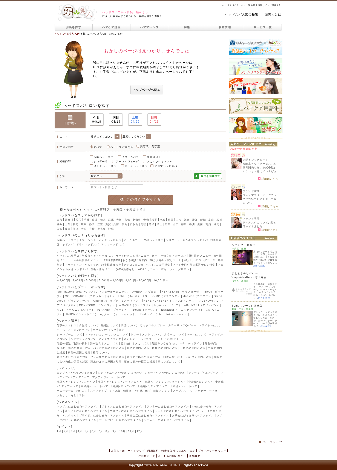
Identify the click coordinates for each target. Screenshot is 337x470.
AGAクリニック (148, 269)
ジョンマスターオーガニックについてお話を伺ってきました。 (260, 199)
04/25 (135, 119)
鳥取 (143, 224)
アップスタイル (182, 390)
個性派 (127, 390)
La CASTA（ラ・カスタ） (135, 305)
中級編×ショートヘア (94, 386)
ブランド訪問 (251, 191)
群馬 (111, 219)
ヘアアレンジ (149, 27)
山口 (176, 224)
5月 (87, 431)
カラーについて (174, 334)
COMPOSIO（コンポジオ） (97, 305)
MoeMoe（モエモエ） (197, 296)
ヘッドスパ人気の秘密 (241, 14)
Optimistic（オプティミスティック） (117, 300)
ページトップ (270, 442)
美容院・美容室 (150, 146)
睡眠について (109, 325)
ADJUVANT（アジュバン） (201, 305)
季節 (121, 329)
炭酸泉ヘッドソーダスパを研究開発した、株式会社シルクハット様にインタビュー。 (260, 169)
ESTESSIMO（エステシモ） (161, 296)
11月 (131, 431)
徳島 (184, 224)
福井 (59, 224)
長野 (75, 224)
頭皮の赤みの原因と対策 (106, 361)
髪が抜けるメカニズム (135, 343)
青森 (146, 219)
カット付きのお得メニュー (132, 255)
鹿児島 (101, 228)
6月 (94, 431)
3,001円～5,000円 (85, 280)
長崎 (67, 228)
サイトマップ (136, 450)
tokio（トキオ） (176, 314)
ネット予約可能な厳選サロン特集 (194, 264)
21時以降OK (112, 260)
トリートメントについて (146, 334)
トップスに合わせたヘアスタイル (78, 406)
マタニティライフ (190, 343)
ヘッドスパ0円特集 (158, 264)
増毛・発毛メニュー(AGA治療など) (113, 269)
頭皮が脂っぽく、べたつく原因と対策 (187, 357)
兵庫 (116, 224)
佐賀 (59, 228)
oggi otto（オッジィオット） (119, 314)
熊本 (75, 228)
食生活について (89, 325)
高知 (208, 224)
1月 (59, 431)
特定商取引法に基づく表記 (178, 450)
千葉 (86, 219)
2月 (66, 431)
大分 (84, 228)
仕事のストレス (67, 325)
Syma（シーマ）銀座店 (247, 305)
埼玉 (78, 219)
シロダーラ (101, 161)
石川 (219, 219)
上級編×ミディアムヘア (152, 386)
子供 (82, 395)
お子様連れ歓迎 (111, 264)
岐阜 (84, 224)
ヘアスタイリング (151, 339)
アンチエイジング (109, 339)
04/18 (96, 119)
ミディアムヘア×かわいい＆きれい (120, 372)
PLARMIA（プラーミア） (113, 309)
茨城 (95, 219)
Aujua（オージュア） (168, 305)
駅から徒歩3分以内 (135, 260)
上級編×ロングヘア (122, 386)
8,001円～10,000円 (138, 280)
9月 (114, 431)
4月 (80, 431)
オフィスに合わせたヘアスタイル (86, 411)
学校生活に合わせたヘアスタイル (148, 415)
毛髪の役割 (80, 343)
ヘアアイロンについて (76, 329)
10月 (122, 431)
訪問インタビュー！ (255, 159)
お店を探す (73, 27)
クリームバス (130, 157)
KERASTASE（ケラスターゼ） (182, 291)
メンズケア (131, 339)
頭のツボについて (169, 361)
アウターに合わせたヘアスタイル (168, 406)
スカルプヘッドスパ (160, 161)
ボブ (148, 390)
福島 (187, 219)
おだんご (82, 390)
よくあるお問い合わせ (172, 456)
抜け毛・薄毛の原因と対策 (74, 348)
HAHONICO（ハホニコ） (81, 314)
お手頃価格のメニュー (87, 260)
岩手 (154, 219)
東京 (59, 219)
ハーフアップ (98, 390)
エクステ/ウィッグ (104, 329)
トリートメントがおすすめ (82, 264)
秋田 (170, 219)
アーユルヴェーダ (127, 161)
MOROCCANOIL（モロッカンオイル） (90, 296)
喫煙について (129, 325)
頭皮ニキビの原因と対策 (72, 357)
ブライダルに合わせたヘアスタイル (101, 415)
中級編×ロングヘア (200, 381)
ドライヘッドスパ (136, 166)
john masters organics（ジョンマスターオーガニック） (93, 291)
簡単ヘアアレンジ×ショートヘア (165, 381)
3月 (73, 431)
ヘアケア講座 (111, 27)
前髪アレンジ (161, 390)
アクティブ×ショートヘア (108, 377)
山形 (178, 219)
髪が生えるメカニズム (104, 343)
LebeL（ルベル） (129, 296)
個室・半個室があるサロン (169, 255)
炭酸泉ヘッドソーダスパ (97, 255)
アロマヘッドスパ (165, 166)
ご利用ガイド (146, 456)
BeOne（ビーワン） (145, 309)
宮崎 (92, 228)
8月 (108, 431)
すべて (98, 147)
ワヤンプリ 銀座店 (244, 245)
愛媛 (200, 224)
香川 (192, 224)
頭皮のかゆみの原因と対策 (144, 357)
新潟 (203, 219)
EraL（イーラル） (152, 314)
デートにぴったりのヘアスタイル (120, 420)
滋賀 (108, 224)
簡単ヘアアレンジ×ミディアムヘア (120, 381)
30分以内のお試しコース (165, 260)
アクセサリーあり (206, 390)
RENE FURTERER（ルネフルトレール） (170, 300)
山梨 (67, 224)
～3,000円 (63, 280)
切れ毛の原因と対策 (165, 348)
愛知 (195, 219)
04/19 (115, 119)
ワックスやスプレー (153, 325)
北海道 (137, 219)
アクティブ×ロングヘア (203, 372)
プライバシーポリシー (212, 450)
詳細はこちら (268, 178)
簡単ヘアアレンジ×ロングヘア (76, 381)
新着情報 (225, 27)
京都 (127, 219)
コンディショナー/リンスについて (106, 334)
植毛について (101, 352)
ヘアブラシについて (83, 339)
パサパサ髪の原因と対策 (108, 348)
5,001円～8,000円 (111, 280)
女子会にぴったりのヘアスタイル (193, 415)
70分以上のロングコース (200, 260)
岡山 (159, 224)
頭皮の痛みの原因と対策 (139, 361)
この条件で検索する (140, 199)
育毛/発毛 (211, 343)
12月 (140, 431)
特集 (187, 27)
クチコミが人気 (133, 264)
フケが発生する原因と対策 (107, 357)
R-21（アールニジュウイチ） (76, 309)
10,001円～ (161, 280)
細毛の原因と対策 (138, 348)
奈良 (124, 224)
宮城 (162, 219)
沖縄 (111, 228)
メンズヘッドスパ (105, 166)
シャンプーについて (69, 334)
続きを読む (259, 265)
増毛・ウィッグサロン (175, 269)
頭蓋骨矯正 (154, 157)
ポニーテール (65, 390)
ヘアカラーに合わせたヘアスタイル (166, 420)
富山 (211, 219)
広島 (167, 224)
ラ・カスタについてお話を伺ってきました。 (260, 224)
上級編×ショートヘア (183, 386)
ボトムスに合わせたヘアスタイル (123, 406)
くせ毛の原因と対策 (192, 348)
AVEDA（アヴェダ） (145, 291)
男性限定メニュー (199, 255)
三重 (100, 224)
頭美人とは (273, 14)
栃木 (103, 219)
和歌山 (134, 224)
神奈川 (69, 219)
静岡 (92, 224)
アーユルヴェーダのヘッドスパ (143, 240)
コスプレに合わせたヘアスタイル (131, 411)
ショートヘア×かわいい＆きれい (165, 372)
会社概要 (194, 456)
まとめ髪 (115, 390)
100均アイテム (175, 339)
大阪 (119, 219)
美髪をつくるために (164, 343)
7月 (100, 431)
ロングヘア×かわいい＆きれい (76, 372)
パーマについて (196, 334)
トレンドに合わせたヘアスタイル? (177, 411)
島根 (151, 224)
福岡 (216, 224)
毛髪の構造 (64, 343)
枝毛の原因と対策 (79, 352)
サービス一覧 (263, 27)
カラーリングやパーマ (182, 325)
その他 (138, 390)
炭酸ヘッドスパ (103, 157)
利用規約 (153, 450)
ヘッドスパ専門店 (121, 147)
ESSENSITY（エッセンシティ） (182, 309)
